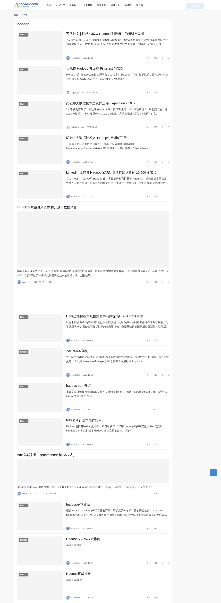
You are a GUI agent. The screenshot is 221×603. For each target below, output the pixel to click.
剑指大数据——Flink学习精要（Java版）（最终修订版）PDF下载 (191, 66)
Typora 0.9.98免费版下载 (191, 31)
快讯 (47, 587)
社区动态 (65, 5)
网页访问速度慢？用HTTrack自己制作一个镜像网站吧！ (190, 130)
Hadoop (23, 35)
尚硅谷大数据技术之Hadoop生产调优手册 (91, 130)
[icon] (203, 590)
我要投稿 (200, 5)
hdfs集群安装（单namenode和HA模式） (46, 425)
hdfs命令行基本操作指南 (78, 393)
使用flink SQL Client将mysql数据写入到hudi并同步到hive (190, 114)
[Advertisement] (85, 279)
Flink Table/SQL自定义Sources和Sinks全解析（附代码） (190, 98)
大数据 (77, 5)
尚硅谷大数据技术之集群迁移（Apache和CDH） (96, 98)
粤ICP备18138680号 (94, 593)
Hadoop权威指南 (73, 539)
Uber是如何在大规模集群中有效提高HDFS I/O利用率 (99, 297)
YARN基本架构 (72, 329)
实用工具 (106, 5)
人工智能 (92, 5)
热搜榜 (132, 5)
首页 (53, 5)
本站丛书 (59, 587)
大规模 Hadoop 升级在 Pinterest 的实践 (89, 66)
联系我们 (72, 587)
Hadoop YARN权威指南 (78, 507)
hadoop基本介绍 (73, 475)
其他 (51, 262)
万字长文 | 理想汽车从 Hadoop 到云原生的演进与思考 (100, 34)
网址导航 (120, 5)
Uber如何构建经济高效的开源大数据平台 (47, 193)
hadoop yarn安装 (73, 361)
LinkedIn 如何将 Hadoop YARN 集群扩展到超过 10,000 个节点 (106, 161)
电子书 (144, 5)
